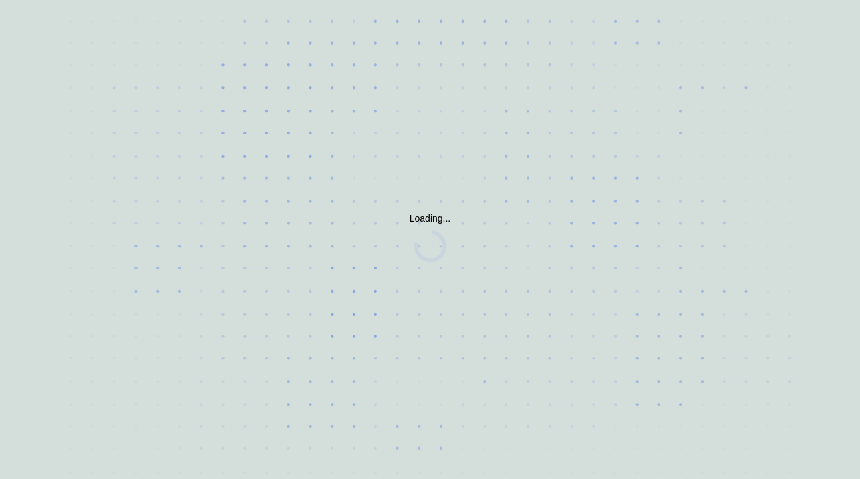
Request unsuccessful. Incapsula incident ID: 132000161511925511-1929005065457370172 (430, 239)
